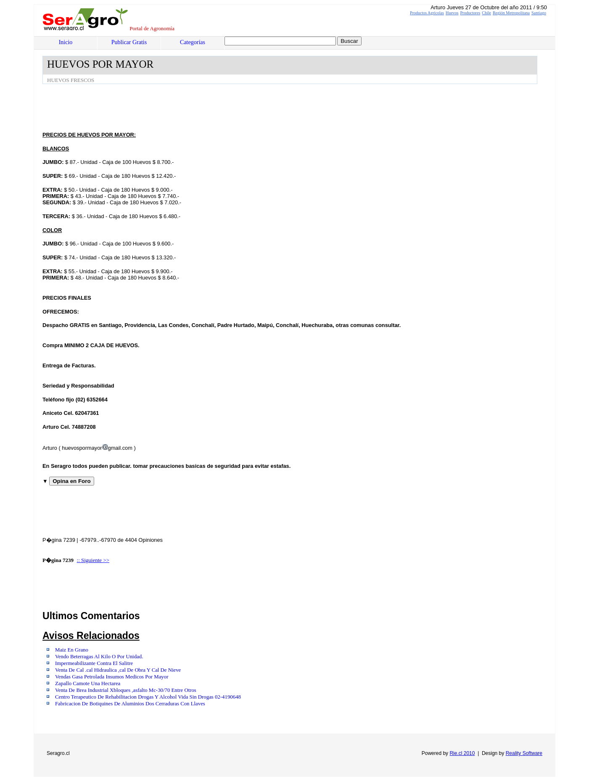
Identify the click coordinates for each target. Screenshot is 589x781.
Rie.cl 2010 (462, 753)
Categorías (192, 42)
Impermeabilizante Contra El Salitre (94, 663)
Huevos (452, 13)
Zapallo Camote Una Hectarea (87, 683)
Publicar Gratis (129, 42)
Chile (486, 13)
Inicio (66, 42)
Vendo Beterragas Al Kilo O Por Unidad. (99, 657)
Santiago (538, 13)
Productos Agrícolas (427, 13)
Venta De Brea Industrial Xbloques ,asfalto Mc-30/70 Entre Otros (125, 690)
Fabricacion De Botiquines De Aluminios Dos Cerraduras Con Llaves (130, 704)
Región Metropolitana (511, 13)
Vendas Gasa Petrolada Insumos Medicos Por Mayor (111, 677)
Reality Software (524, 753)
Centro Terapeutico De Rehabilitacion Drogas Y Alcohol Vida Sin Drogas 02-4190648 (148, 697)
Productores (470, 13)
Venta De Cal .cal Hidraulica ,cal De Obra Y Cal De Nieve (118, 670)
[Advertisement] (195, 107)
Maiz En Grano (71, 650)
